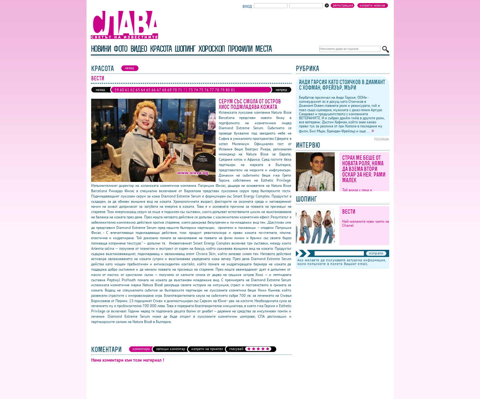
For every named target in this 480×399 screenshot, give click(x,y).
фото (120, 49)
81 (233, 90)
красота (160, 49)
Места (263, 49)
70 (175, 90)
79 (222, 90)
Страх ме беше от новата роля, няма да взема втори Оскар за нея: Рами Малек (363, 169)
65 (148, 90)
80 (228, 90)
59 (116, 90)
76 (206, 90)
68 (164, 90)
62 (132, 90)
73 (191, 90)
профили (240, 49)
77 (212, 90)
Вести (348, 211)
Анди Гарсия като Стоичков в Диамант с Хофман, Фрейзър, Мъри (342, 84)
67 (159, 90)
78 (217, 90)
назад (100, 89)
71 (180, 90)
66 (153, 90)
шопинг (185, 49)
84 (127, 95)
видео (138, 49)
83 (122, 95)
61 (127, 90)
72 (185, 90)
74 (196, 90)
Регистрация (343, 5)
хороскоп (211, 49)
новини (101, 49)
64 (143, 90)
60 (122, 90)
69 (169, 90)
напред (281, 89)
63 (138, 90)
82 (116, 95)
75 (201, 90)
